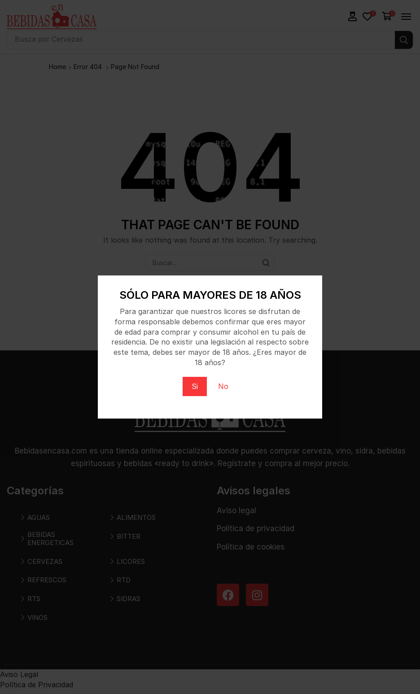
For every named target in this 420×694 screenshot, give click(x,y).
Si (195, 386)
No (223, 386)
